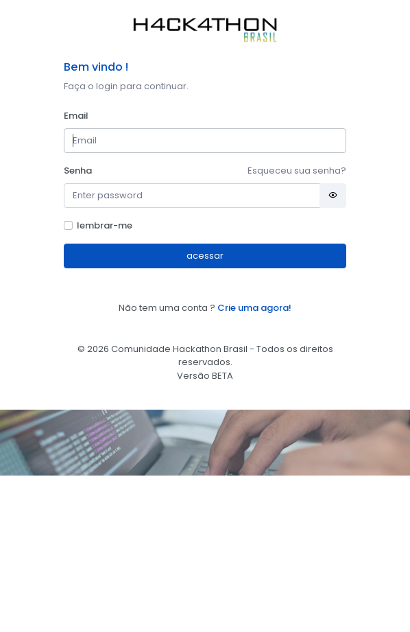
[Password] (192, 196)
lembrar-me (104, 225)
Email (76, 115)
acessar (205, 255)
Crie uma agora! (254, 307)
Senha (78, 170)
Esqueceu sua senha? (297, 170)
